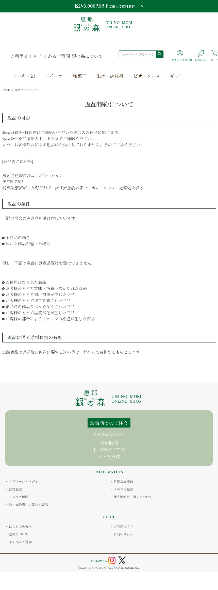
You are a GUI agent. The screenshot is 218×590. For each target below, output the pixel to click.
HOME (6, 90)
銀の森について (87, 56)
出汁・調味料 (109, 76)
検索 (159, 54)
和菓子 (79, 76)
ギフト (176, 76)
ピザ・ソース (146, 76)
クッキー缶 (24, 76)
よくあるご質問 (54, 56)
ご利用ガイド (23, 56)
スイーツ (54, 76)
